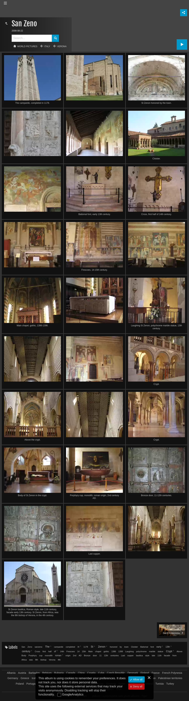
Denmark (133, 672)
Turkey (170, 683)
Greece (25, 678)
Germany (12, 678)
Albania (11, 672)
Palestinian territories (170, 678)
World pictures (27, 46)
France (156, 672)
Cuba (101, 672)
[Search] (32, 38)
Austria (22, 672)
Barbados (34, 672)
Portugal (31, 683)
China (81, 672)
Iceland (36, 678)
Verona (62, 46)
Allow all (137, 679)
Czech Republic (116, 672)
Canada (70, 672)
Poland (20, 683)
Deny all (137, 686)
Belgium (47, 672)
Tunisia (159, 683)
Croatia (91, 672)
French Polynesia (172, 672)
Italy (47, 46)
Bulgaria (59, 672)
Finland (144, 672)
